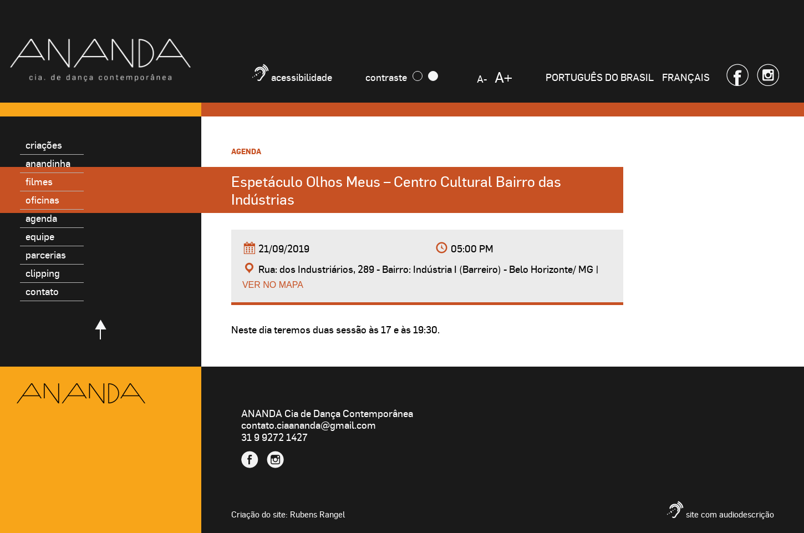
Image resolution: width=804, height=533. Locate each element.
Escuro (418, 76)
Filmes (39, 181)
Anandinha (48, 162)
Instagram (768, 75)
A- (482, 78)
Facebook (737, 75)
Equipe (40, 236)
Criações (44, 144)
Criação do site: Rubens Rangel (288, 514)
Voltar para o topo (100, 329)
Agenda (41, 217)
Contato (42, 291)
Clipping (43, 272)
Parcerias (46, 254)
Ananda (81, 393)
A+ (503, 77)
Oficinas (42, 199)
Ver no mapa (272, 285)
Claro (433, 76)
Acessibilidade (301, 76)
